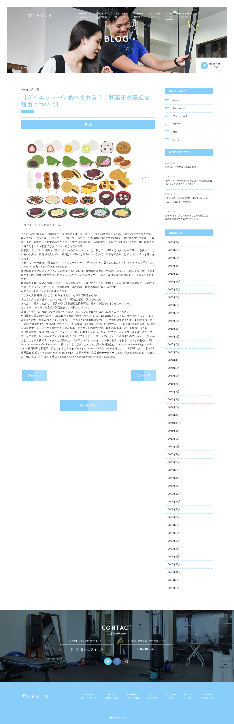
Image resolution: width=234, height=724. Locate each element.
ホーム (16, 68)
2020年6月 (174, 463)
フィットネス (180, 117)
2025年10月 (174, 290)
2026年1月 (174, 266)
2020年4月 (174, 478)
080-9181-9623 (147, 649)
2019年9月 (174, 518)
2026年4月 (174, 243)
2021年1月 (174, 431)
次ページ (143, 376)
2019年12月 (174, 494)
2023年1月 (174, 400)
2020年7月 (174, 455)
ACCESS (162, 15)
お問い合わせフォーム (87, 649)
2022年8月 (174, 408)
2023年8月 (174, 376)
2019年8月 (174, 526)
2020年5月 (174, 471)
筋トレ (176, 140)
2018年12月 (174, 565)
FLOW (110, 15)
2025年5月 (174, 329)
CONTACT (192, 15)
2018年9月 (174, 580)
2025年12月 (174, 274)
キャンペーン (180, 109)
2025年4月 (174, 337)
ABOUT (90, 15)
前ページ (34, 376)
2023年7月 (174, 384)
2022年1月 (174, 416)
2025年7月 (174, 313)
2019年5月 (174, 541)
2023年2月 (174, 392)
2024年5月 (174, 353)
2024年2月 (174, 368)
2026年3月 (174, 251)
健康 (175, 132)
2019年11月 (174, 502)
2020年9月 (174, 439)
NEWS (176, 101)
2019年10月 (174, 510)
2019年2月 (174, 557)
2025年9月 (174, 298)
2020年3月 (174, 486)
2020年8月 (174, 447)
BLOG (176, 15)
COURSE (129, 15)
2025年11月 (174, 282)
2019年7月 (174, 533)
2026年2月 (174, 258)
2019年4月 (174, 549)
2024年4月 (174, 361)
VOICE (146, 15)
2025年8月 (174, 306)
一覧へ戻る (88, 406)
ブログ (27, 68)
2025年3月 (174, 345)
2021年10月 (174, 423)
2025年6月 (174, 321)
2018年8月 (174, 588)
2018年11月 (174, 573)
